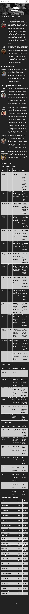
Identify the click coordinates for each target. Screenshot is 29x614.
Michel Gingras (5, 1)
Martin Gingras (16, 603)
